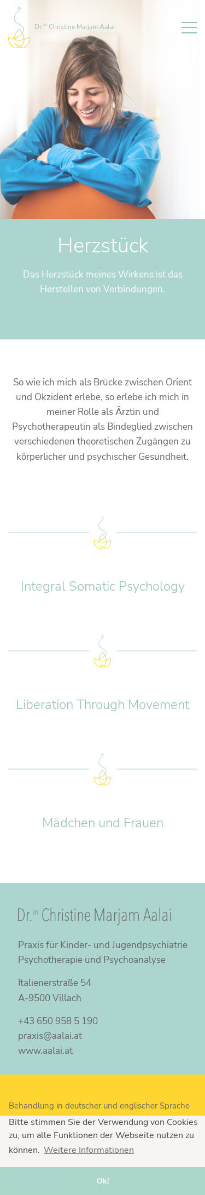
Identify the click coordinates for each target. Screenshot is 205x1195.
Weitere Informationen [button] (89, 1150)
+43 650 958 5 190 (58, 1021)
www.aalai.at (45, 1050)
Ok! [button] (103, 1180)
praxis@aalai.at (50, 1036)
